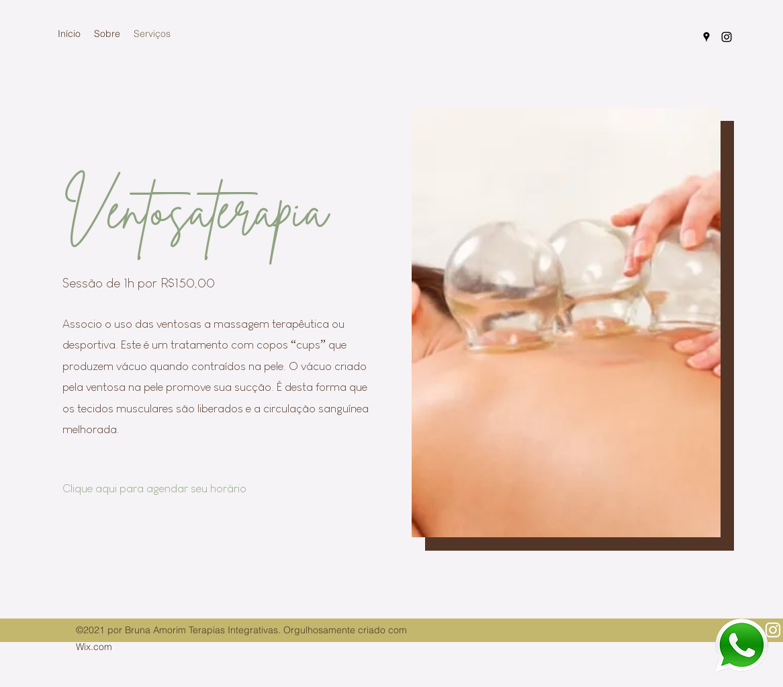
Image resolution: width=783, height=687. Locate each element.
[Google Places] (706, 37)
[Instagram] (726, 37)
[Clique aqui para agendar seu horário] (163, 488)
